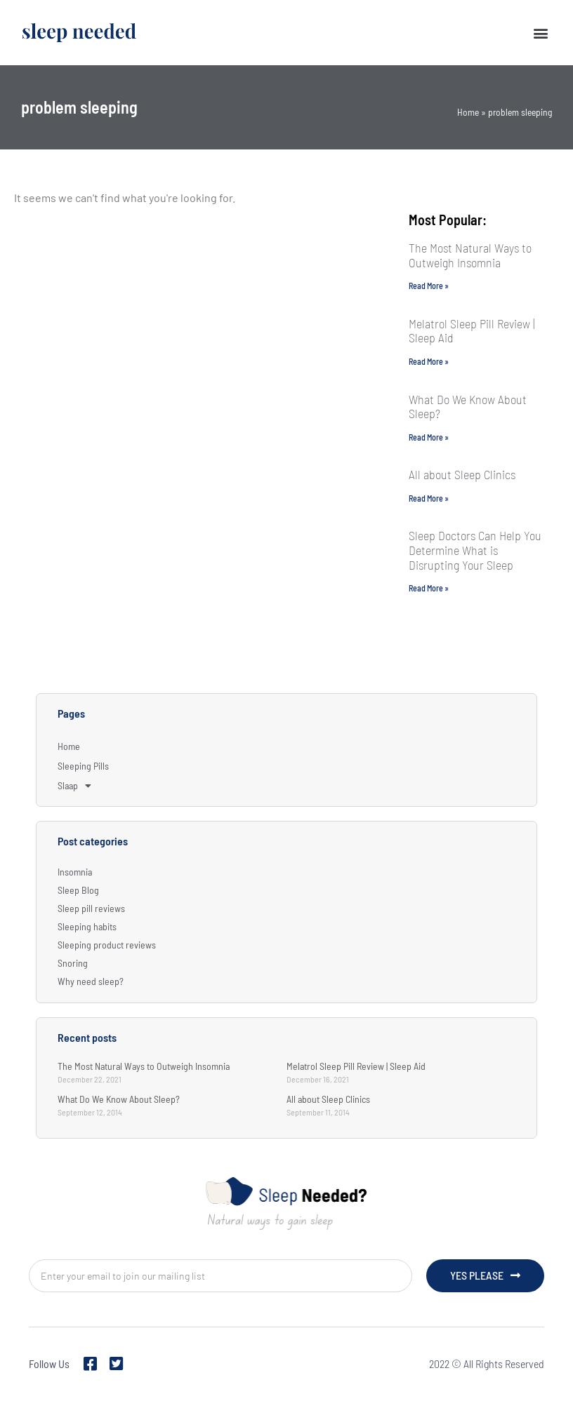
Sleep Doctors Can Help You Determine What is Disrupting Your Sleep (475, 550)
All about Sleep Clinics (462, 474)
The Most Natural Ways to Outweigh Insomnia (470, 255)
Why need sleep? (91, 981)
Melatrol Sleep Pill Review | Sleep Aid (471, 331)
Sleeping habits (87, 926)
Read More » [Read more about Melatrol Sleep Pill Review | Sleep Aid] (429, 361)
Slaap (74, 786)
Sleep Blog (78, 890)
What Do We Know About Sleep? (468, 406)
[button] (540, 32)
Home (468, 112)
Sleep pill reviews (91, 908)
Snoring (73, 963)
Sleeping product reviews (107, 945)
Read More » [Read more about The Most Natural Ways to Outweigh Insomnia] (429, 285)
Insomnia (75, 872)
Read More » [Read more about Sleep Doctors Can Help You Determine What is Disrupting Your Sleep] (429, 588)
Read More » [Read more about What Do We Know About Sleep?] (429, 437)
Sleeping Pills (83, 766)
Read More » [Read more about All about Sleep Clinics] (429, 498)
